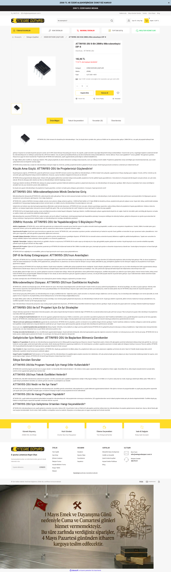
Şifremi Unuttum (57, 458)
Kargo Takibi (56, 468)
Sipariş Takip (81, 455)
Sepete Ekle (84, 93)
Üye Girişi (55, 455)
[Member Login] (134, 20)
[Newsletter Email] (29, 467)
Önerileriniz (116, 121)
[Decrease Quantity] (77, 86)
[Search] (85, 20)
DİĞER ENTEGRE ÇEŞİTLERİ (95, 68)
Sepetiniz (80, 461)
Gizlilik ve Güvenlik (108, 455)
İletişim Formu (56, 461)
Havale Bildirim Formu (59, 464)
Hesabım (80, 452)
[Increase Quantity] (87, 86)
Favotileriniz (81, 458)
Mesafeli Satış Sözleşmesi (110, 452)
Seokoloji (76, 473)
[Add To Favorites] (118, 92)
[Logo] (27, 20)
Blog (103, 464)
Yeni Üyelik (55, 452)
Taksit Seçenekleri (76, 121)
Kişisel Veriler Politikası (109, 461)
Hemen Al (104, 93)
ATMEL (89, 71)
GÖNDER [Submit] (42, 467)
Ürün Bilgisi (54, 121)
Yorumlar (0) (97, 121)
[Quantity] (82, 86)
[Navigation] (25, 31)
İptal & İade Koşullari (108, 458)
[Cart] (152, 20)
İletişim (54, 471)
